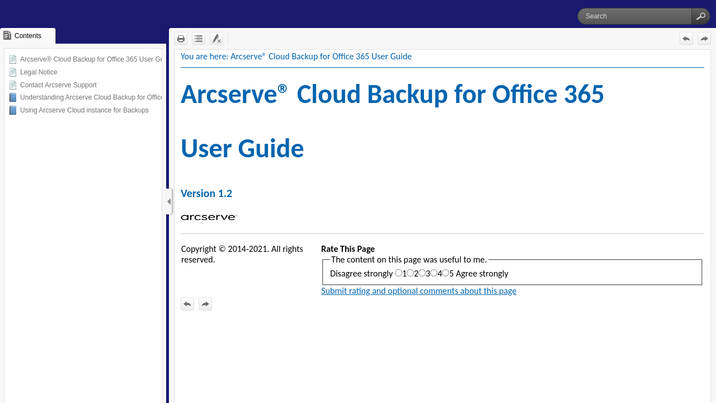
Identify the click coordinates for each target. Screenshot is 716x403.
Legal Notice (39, 72)
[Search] (634, 16)
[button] (701, 16)
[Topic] (442, 226)
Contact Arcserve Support (58, 85)
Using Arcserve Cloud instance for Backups (84, 110)
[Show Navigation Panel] (169, 201)
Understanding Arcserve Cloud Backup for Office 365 (98, 97)
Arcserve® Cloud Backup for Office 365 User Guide (96, 59)
